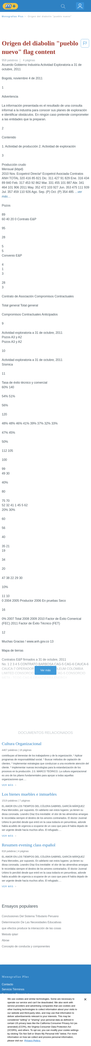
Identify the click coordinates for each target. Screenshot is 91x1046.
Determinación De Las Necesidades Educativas (31, 922)
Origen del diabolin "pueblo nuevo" (50, 16)
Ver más (45, 670)
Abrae (5, 940)
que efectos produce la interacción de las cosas (31, 928)
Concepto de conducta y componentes (26, 946)
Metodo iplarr (10, 934)
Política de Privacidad (15, 994)
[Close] (85, 1005)
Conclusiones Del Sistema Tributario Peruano (30, 916)
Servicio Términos (13, 989)
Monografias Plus (13, 16)
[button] (85, 48)
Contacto (7, 984)
